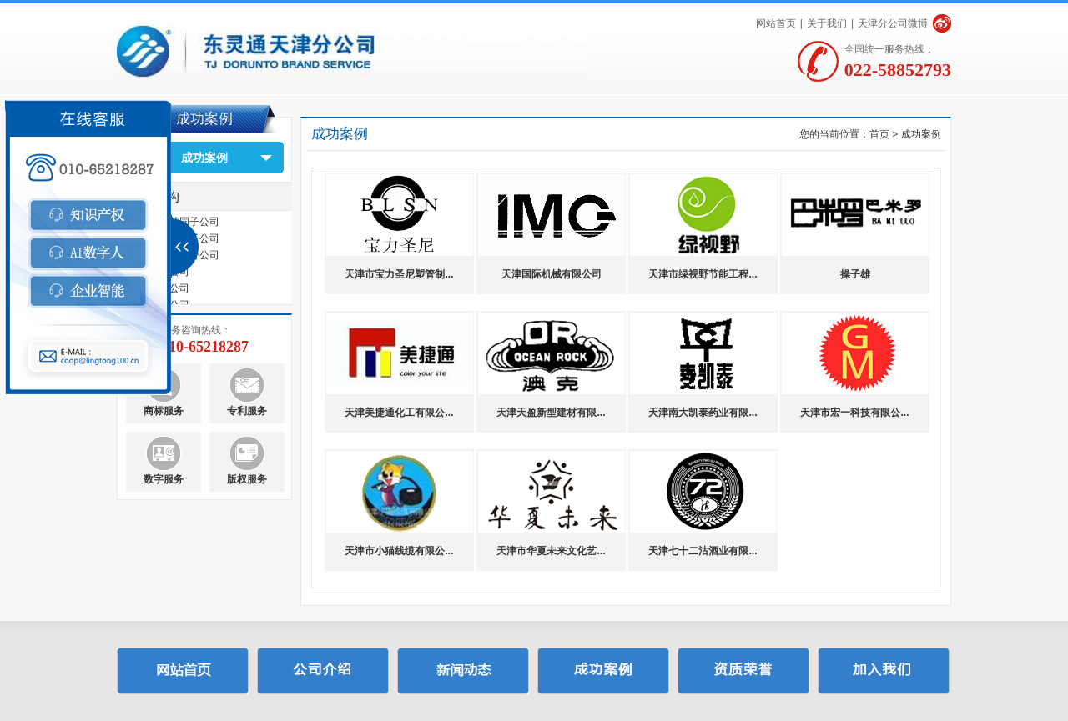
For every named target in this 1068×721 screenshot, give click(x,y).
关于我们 (827, 23)
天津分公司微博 (893, 23)
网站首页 (776, 23)
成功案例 (204, 157)
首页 (879, 134)
